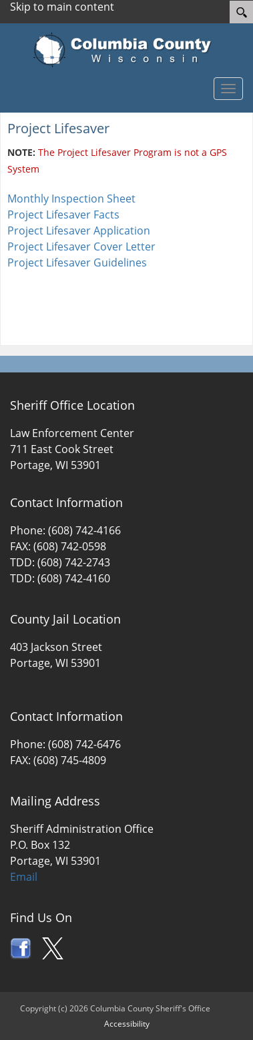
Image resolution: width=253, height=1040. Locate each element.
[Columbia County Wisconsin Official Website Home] (126, 50)
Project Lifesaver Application (78, 230)
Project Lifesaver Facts (63, 214)
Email (23, 876)
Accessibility (127, 1023)
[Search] (241, 12)
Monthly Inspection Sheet (71, 198)
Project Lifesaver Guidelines (77, 262)
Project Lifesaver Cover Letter (81, 246)
